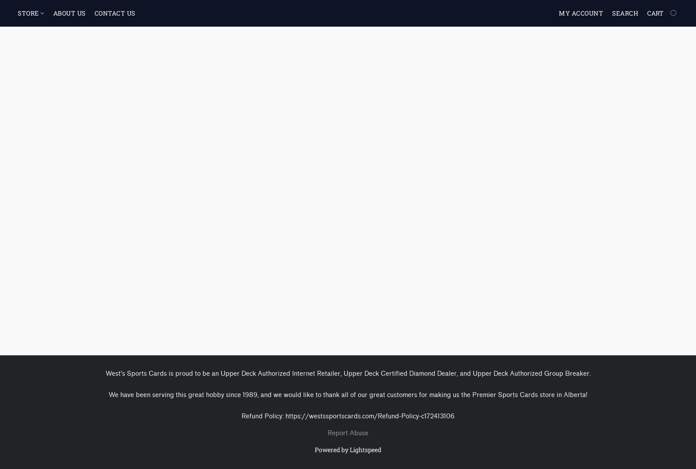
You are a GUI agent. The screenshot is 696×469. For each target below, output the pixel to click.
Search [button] (625, 13)
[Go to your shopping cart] (663, 13)
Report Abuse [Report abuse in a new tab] (348, 433)
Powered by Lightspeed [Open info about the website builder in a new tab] (348, 449)
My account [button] (581, 13)
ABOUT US (69, 13)
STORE (31, 13)
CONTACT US (115, 13)
